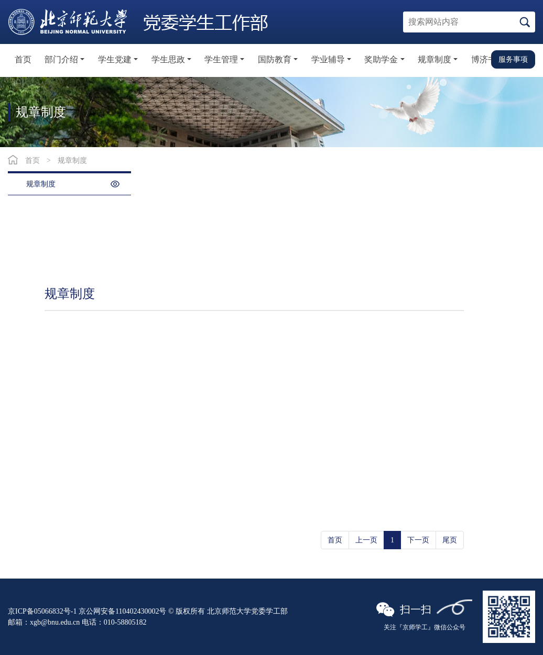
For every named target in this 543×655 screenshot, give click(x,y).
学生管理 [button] (221, 59)
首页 (23, 59)
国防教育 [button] (274, 59)
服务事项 (513, 59)
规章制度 (72, 160)
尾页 (449, 540)
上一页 (366, 540)
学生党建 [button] (115, 59)
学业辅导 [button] (328, 59)
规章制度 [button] (434, 59)
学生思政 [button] (168, 59)
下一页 (418, 540)
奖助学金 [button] (381, 59)
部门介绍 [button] (61, 59)
